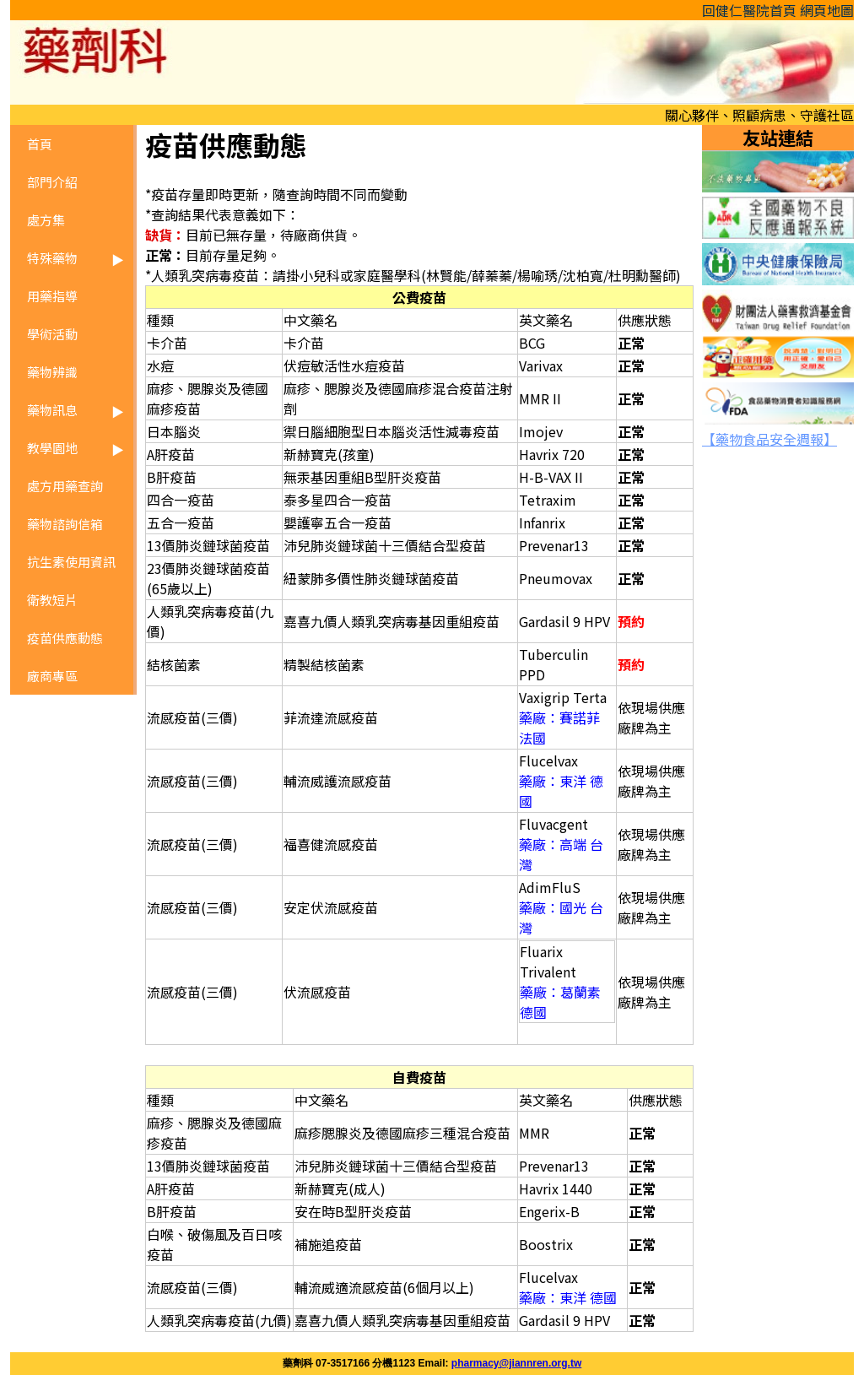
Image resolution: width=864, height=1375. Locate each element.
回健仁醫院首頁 (749, 10)
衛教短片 (52, 600)
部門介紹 (52, 182)
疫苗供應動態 (65, 638)
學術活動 (52, 334)
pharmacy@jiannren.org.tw (516, 1363)
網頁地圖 (827, 10)
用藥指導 (52, 296)
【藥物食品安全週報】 (769, 439)
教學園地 (52, 448)
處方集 (46, 220)
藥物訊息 (52, 410)
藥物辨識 (52, 372)
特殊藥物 (52, 258)
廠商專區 (52, 676)
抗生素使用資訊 (71, 562)
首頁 (39, 144)
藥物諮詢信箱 (65, 524)
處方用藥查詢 (65, 486)
